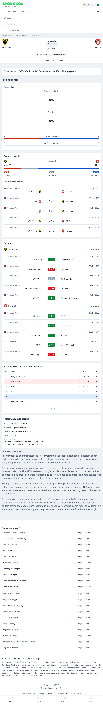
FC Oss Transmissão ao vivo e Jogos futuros (23, 444)
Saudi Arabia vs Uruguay (13, 606)
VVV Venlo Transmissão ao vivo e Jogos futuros (24, 442)
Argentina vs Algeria (11, 630)
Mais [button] (51, 408)
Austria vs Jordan (10, 636)
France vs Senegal (10, 618)
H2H (53, 60)
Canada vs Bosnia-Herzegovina (15, 533)
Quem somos (26, 694)
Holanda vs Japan (10, 575)
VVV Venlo (9, 165)
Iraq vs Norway (9, 624)
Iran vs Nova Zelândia (11, 612)
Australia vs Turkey (10, 563)
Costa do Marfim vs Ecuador (14, 581)
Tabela (60, 60)
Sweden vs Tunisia (10, 587)
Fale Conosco (38, 694)
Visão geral (44, 60)
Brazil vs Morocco (10, 551)
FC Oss (95, 165)
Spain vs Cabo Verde (11, 594)
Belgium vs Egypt (10, 600)
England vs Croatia (10, 648)
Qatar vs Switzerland (11, 545)
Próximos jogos (11, 528)
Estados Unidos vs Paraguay (14, 539)
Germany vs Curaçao (11, 569)
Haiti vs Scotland (9, 557)
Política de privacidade (55, 694)
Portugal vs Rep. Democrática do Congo (19, 642)
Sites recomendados (74, 694)
